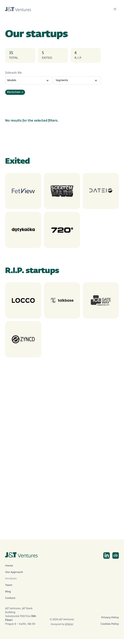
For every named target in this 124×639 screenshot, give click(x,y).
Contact (10, 598)
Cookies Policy (110, 624)
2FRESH (69, 624)
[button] (28, 80)
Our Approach (14, 572)
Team (8, 585)
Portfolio (11, 578)
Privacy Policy (110, 617)
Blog (8, 591)
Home (9, 566)
